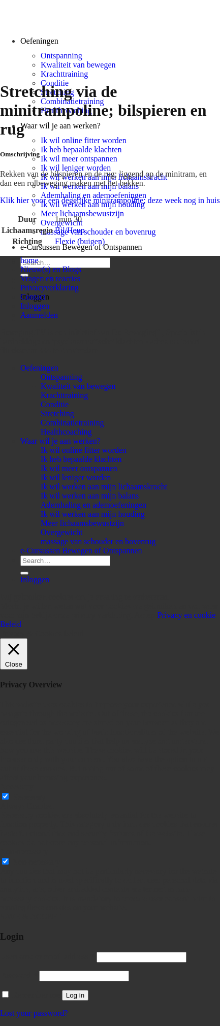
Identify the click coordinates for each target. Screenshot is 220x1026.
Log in (75, 995)
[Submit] (24, 573)
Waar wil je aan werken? (60, 125)
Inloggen (34, 306)
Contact (33, 296)
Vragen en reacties (50, 278)
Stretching (57, 413)
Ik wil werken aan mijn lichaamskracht (104, 486)
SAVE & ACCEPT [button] (30, 916)
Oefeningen (39, 367)
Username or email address (47, 956)
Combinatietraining (72, 422)
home (29, 260)
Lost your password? (34, 1013)
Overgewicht (61, 532)
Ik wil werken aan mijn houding (93, 514)
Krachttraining (64, 74)
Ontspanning (61, 55)
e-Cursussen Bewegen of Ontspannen (81, 247)
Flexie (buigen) (80, 241)
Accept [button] (145, 615)
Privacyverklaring (49, 287)
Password (18, 975)
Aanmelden (39, 315)
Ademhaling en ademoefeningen (93, 195)
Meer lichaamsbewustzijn (82, 213)
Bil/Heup (70, 230)
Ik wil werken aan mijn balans (90, 495)
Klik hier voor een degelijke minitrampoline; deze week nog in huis (110, 200)
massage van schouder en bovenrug (98, 231)
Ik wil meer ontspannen (79, 158)
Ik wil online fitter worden (84, 140)
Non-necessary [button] (24, 851)
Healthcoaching (66, 431)
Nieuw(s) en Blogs (50, 269)
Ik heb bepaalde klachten (81, 149)
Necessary (29, 796)
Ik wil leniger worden (76, 167)
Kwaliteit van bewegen (78, 64)
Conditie (55, 404)
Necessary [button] (17, 786)
